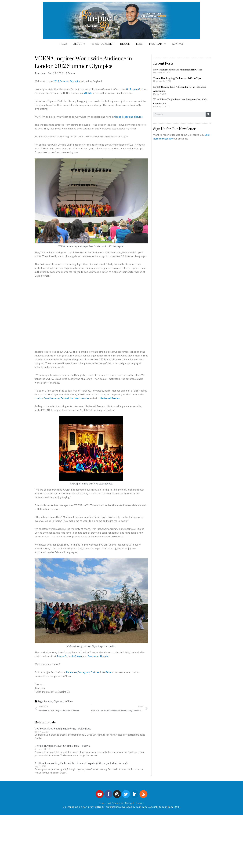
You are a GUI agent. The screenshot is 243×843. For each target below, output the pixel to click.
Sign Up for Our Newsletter (174, 129)
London (48, 701)
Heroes (125, 44)
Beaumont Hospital (98, 656)
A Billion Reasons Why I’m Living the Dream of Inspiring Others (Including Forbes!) (81, 763)
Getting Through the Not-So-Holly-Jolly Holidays (62, 746)
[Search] (208, 114)
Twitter (95, 672)
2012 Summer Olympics (66, 81)
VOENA (88, 93)
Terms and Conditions (111, 803)
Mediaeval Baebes (110, 398)
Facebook (71, 672)
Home (63, 44)
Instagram (84, 672)
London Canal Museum (47, 398)
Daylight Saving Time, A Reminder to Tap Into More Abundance (179, 89)
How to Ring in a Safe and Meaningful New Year (177, 70)
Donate (140, 803)
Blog (139, 44)
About (79, 44)
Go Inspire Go (133, 89)
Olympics (59, 701)
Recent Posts (163, 63)
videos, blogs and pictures (128, 116)
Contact (177, 44)
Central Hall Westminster (75, 398)
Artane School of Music (70, 656)
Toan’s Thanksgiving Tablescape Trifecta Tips (177, 78)
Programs (157, 44)
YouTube (106, 672)
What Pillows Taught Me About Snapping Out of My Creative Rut (180, 101)
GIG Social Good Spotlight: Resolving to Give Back (63, 729)
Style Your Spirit (103, 44)
